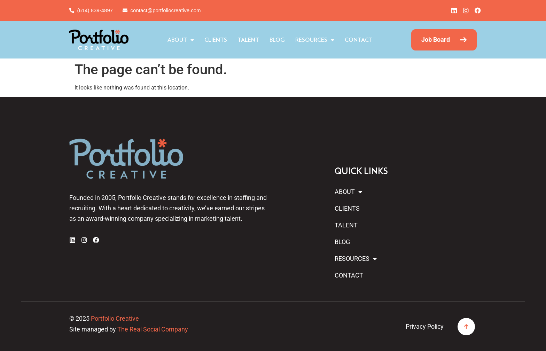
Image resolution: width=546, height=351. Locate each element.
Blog (277, 40)
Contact (359, 40)
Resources (314, 40)
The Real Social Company (152, 329)
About (180, 40)
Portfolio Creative (115, 318)
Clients (215, 40)
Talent (248, 40)
